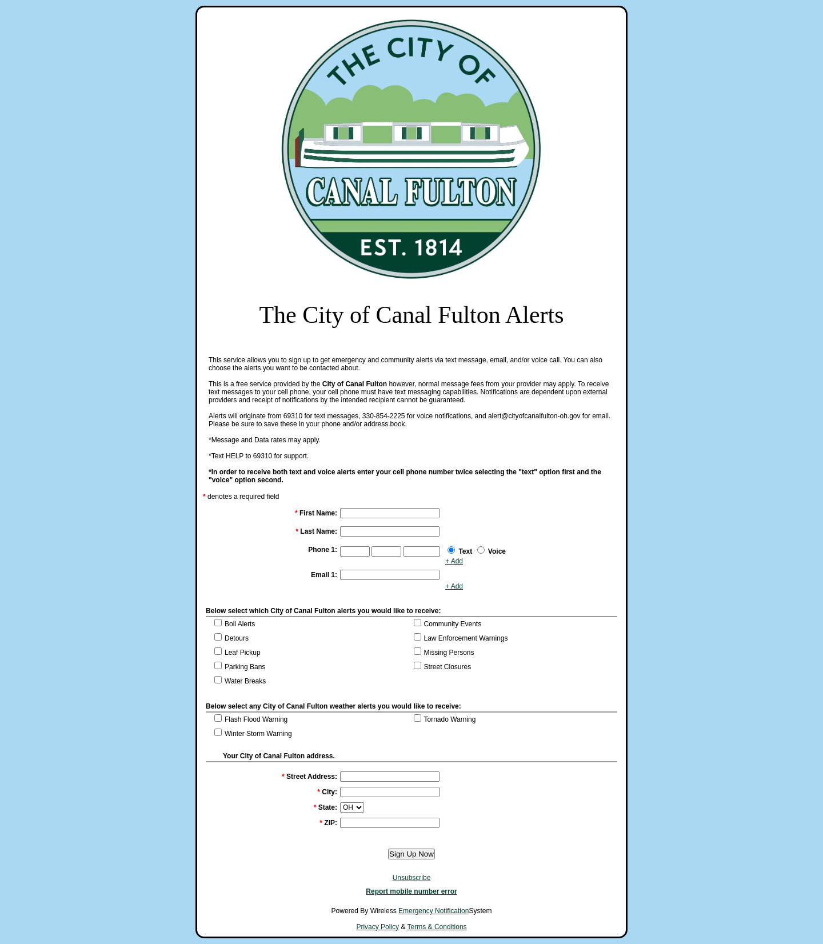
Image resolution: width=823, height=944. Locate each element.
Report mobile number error (411, 891)
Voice (497, 551)
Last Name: (316, 531)
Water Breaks (245, 681)
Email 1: (324, 575)
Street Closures (448, 667)
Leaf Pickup (243, 653)
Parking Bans (245, 667)
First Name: (316, 513)
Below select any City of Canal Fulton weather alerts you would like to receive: (333, 706)
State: (325, 807)
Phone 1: (322, 550)
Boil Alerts (240, 624)
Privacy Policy (377, 927)
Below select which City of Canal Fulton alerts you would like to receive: (323, 611)
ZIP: (328, 823)
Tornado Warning (450, 719)
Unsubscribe (412, 878)
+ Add (454, 561)
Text (465, 551)
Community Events (453, 624)
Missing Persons (449, 653)
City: (327, 792)
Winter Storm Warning (258, 734)
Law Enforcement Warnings (466, 638)
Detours (237, 638)
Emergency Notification (433, 911)
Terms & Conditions (437, 927)
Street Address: (309, 777)
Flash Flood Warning (256, 719)
